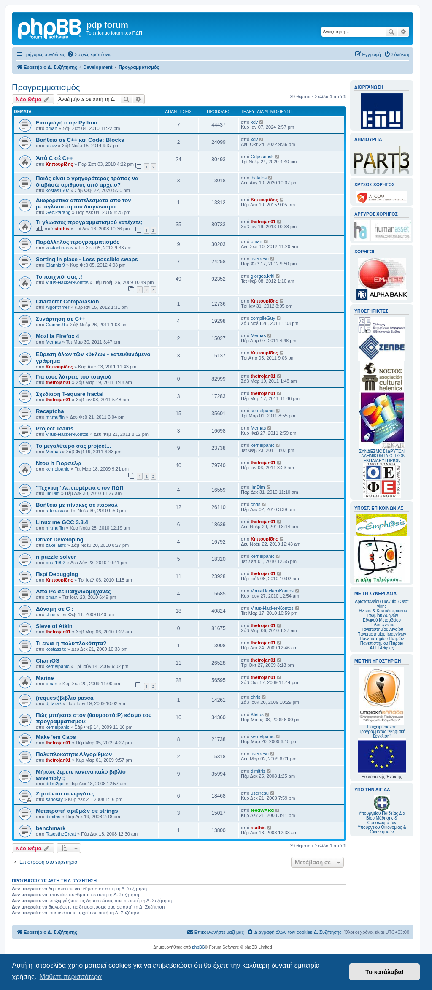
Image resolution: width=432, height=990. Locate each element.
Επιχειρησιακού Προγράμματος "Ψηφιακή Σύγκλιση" (381, 702)
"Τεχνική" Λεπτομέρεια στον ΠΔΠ (80, 487)
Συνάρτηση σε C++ (60, 319)
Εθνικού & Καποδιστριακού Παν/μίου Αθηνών (381, 613)
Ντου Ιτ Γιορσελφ (58, 463)
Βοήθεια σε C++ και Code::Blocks (80, 140)
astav (51, 145)
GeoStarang (58, 212)
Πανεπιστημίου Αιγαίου (381, 629)
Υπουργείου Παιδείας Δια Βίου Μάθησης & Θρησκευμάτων (382, 818)
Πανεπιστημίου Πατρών (382, 638)
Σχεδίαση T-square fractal (69, 394)
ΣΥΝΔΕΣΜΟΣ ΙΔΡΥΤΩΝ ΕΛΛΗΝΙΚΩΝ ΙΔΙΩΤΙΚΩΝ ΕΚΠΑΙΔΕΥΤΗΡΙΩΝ (381, 456)
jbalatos (259, 177)
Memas (53, 341)
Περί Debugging (57, 574)
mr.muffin (55, 416)
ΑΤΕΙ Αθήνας (382, 648)
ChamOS (47, 660)
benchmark (50, 828)
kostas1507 (57, 190)
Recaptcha (50, 411)
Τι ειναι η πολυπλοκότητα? (71, 643)
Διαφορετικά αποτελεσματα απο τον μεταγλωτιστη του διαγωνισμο (83, 203)
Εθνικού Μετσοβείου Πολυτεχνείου (382, 622)
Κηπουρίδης (59, 164)
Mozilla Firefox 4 (57, 336)
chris (255, 504)
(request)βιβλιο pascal (65, 698)
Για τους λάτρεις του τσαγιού (73, 376)
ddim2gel (55, 783)
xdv (254, 121)
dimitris (258, 771)
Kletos (257, 714)
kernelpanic (262, 410)
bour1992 (55, 562)
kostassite (56, 649)
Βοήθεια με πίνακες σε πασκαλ (77, 505)
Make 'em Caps (56, 737)
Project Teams (54, 428)
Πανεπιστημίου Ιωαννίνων (381, 634)
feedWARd (262, 810)
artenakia (55, 510)
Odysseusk (262, 156)
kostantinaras (59, 247)
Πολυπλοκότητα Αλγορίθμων (74, 754)
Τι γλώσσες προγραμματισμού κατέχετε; (89, 222)
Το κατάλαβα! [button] (384, 971)
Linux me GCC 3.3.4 (62, 522)
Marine (45, 678)
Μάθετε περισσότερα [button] (71, 976)
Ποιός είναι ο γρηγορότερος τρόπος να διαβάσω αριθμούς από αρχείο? (87, 181)
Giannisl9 (55, 265)
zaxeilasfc (56, 545)
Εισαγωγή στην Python (66, 122)
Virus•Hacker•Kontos (67, 282)
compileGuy (263, 318)
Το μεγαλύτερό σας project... (73, 446)
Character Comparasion (67, 301)
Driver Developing (60, 539)
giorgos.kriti (262, 276)
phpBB (198, 947)
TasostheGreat (61, 833)
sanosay (54, 799)
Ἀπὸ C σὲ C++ (54, 158)
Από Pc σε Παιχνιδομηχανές (73, 591)
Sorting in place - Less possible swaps (87, 259)
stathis (61, 228)
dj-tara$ (53, 703)
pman (51, 128)
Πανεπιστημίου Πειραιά (381, 643)
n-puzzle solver (56, 557)
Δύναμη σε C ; (54, 609)
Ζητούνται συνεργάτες (65, 793)
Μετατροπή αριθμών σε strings (77, 811)
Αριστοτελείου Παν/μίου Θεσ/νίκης (382, 604)
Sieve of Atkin (54, 626)
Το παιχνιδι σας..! (59, 276)
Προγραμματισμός (46, 87)
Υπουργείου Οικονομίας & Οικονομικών (382, 829)
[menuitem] (89, 54)
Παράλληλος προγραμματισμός (77, 242)
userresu (260, 258)
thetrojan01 (263, 221)
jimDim (53, 493)
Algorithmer (57, 307)
